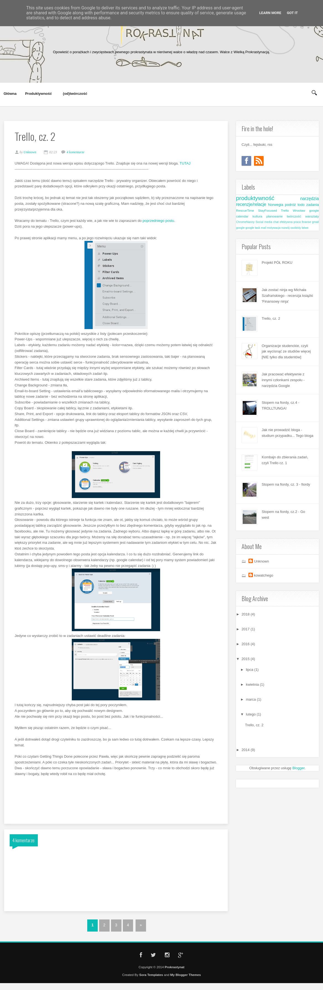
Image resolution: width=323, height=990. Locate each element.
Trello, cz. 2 (271, 318)
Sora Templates (151, 978)
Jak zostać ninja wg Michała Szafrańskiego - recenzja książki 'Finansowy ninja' (287, 295)
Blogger (298, 768)
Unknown (261, 561)
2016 (246, 644)
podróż (290, 205)
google (240, 227)
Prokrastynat (174, 970)
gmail (315, 222)
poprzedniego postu (162, 222)
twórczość (294, 216)
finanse (306, 222)
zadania (312, 205)
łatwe (305, 227)
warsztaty (312, 216)
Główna (10, 94)
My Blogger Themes (185, 978)
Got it (292, 13)
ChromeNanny (245, 222)
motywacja (273, 227)
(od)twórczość (75, 94)
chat (276, 222)
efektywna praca (290, 222)
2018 (246, 614)
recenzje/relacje (251, 204)
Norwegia (275, 205)
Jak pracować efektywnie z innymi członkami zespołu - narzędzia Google (283, 380)
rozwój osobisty (291, 227)
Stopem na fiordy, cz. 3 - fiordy (286, 484)
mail (263, 227)
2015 (246, 659)
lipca (250, 670)
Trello (285, 210)
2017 (246, 629)
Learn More (270, 13)
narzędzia (309, 198)
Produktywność (39, 94)
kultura (257, 216)
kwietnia (253, 684)
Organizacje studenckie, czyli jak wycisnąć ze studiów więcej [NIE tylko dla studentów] (286, 351)
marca (251, 699)
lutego (251, 714)
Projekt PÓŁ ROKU (277, 262)
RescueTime (245, 210)
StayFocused (267, 210)
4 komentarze (79, 154)
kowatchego (263, 575)
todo (301, 205)
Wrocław (299, 210)
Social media (264, 222)
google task (252, 227)
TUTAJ (188, 165)
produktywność (255, 198)
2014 (246, 750)
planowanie (274, 216)
